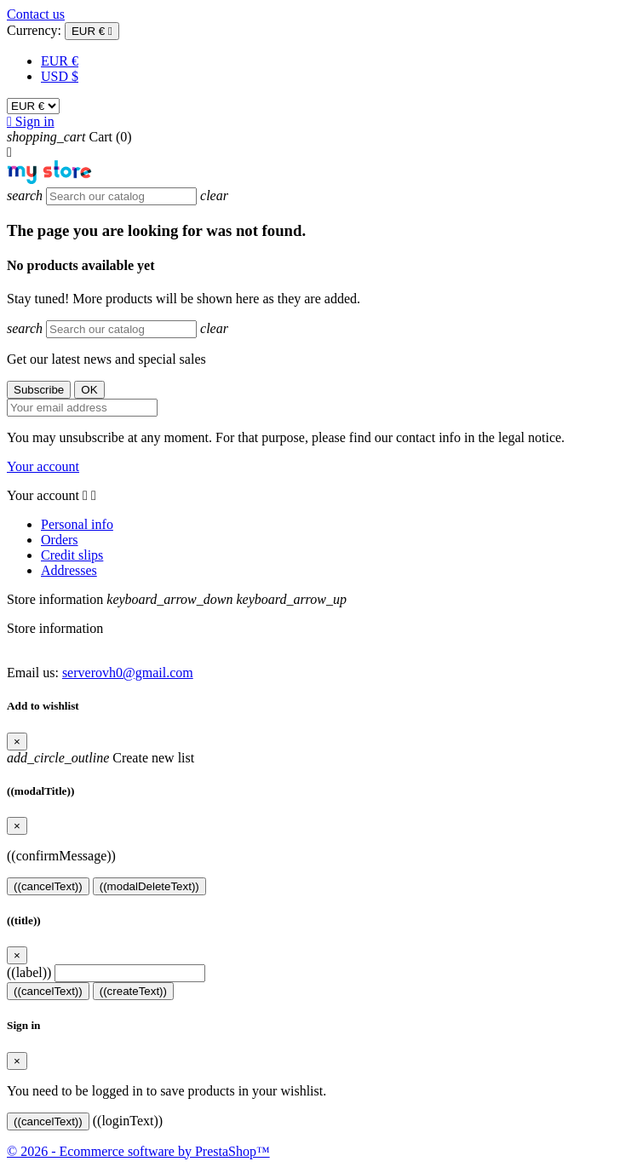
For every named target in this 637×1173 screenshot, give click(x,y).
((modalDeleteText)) (149, 886)
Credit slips (72, 555)
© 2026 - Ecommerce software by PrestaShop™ (138, 1151)
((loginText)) (128, 1120)
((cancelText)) (48, 886)
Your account (43, 466)
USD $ (59, 76)
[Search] (121, 196)
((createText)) (133, 991)
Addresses (69, 570)
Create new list (100, 757)
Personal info (77, 524)
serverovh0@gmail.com (127, 672)
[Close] (17, 741)
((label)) (29, 972)
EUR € (59, 61)
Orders (59, 539)
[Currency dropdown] (92, 31)
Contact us (36, 14)
